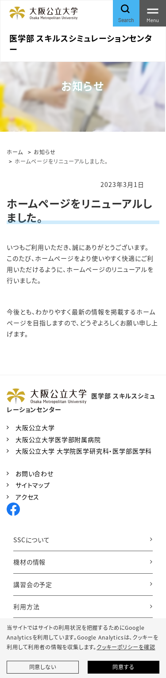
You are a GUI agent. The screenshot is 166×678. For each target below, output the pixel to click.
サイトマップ (32, 484)
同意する (123, 667)
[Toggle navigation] (152, 13)
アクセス (27, 496)
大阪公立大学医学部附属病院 (58, 439)
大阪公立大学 (35, 427)
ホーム (15, 152)
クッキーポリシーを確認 (126, 647)
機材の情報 (29, 561)
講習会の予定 (32, 584)
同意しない (42, 667)
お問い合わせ (34, 473)
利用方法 (26, 606)
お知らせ (45, 152)
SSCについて (31, 539)
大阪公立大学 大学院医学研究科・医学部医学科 (83, 450)
